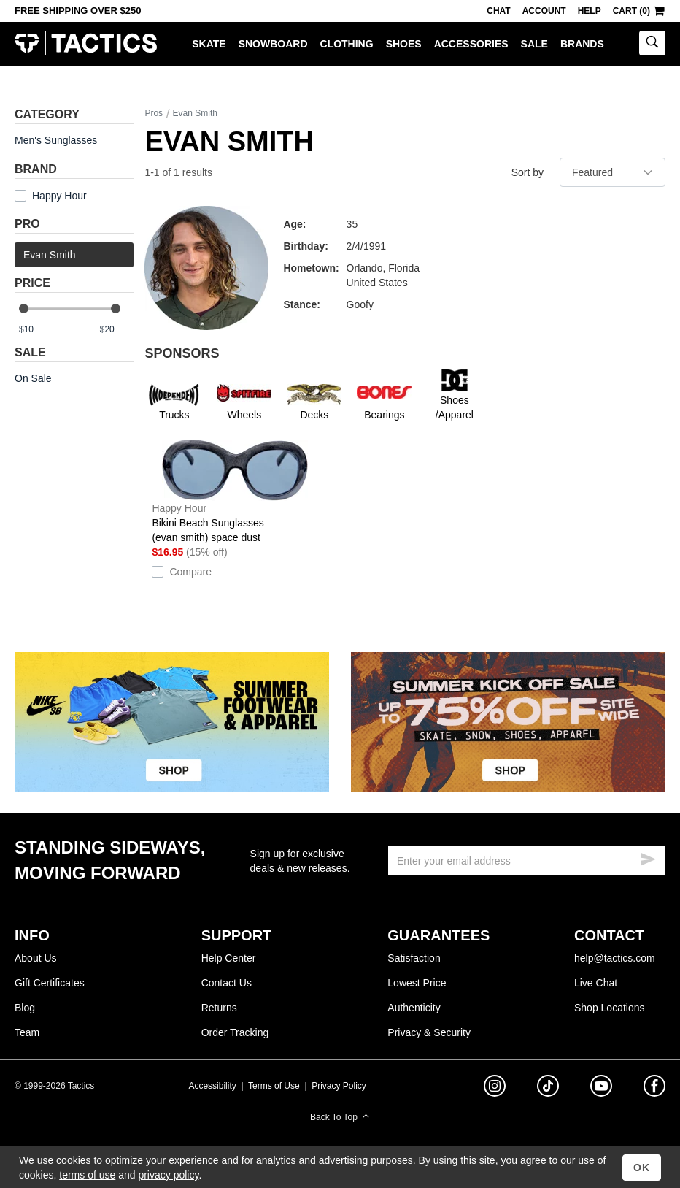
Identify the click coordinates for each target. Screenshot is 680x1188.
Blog (25, 1007)
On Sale (33, 378)
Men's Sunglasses (56, 140)
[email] (526, 860)
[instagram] (495, 1088)
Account (544, 11)
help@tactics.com (614, 958)
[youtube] (601, 1089)
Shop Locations (609, 1007)
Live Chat (595, 983)
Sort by (527, 172)
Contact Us (226, 983)
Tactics (86, 43)
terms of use (87, 1175)
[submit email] (648, 857)
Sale (534, 44)
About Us (36, 958)
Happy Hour (59, 196)
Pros (153, 113)
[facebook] (654, 1089)
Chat (498, 11)
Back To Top (340, 1117)
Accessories (471, 44)
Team (27, 1032)
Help (589, 11)
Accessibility (212, 1086)
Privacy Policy (339, 1086)
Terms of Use (274, 1086)
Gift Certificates (50, 983)
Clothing (347, 44)
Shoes (404, 44)
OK (641, 1167)
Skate (208, 44)
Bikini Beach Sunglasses (235, 492)
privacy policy (168, 1175)
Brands (582, 44)
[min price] (35, 329)
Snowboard (273, 44)
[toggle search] (652, 43)
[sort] (612, 172)
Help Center (228, 958)
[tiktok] (548, 1088)
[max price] (116, 329)
